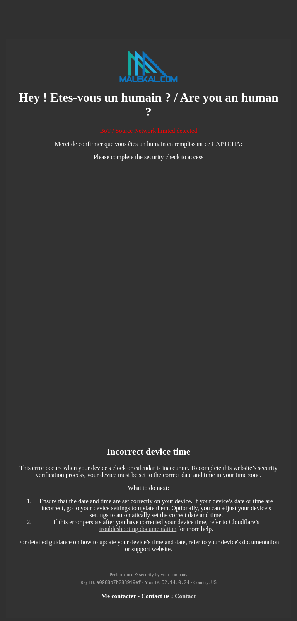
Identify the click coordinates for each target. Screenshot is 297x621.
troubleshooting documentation (138, 529)
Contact (185, 596)
